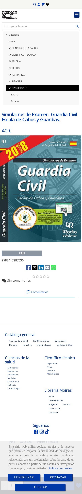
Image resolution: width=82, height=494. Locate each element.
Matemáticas (53, 394)
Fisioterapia (13, 402)
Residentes (13, 392)
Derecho (13, 365)
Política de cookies (60, 468)
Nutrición (12, 405)
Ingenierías (52, 384)
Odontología (14, 409)
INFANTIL (16, 102)
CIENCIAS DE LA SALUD (24, 68)
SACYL (14, 115)
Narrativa (27, 365)
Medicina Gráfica (64, 365)
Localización (54, 429)
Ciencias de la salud (18, 361)
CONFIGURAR (24, 477)
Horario (66, 425)
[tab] (37, 313)
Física (49, 387)
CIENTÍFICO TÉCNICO (23, 75)
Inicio (51, 417)
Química (51, 391)
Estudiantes (13, 388)
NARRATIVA (18, 95)
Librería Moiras (56, 421)
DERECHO (14, 88)
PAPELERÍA (14, 82)
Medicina (12, 398)
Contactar (53, 433)
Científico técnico (41, 361)
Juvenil (11, 62)
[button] (39, 4)
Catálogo (13, 55)
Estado (15, 122)
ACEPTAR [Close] (40, 487)
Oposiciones (61, 361)
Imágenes (53, 425)
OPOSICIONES (19, 108)
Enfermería (13, 395)
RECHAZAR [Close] (58, 477)
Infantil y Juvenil (44, 365)
